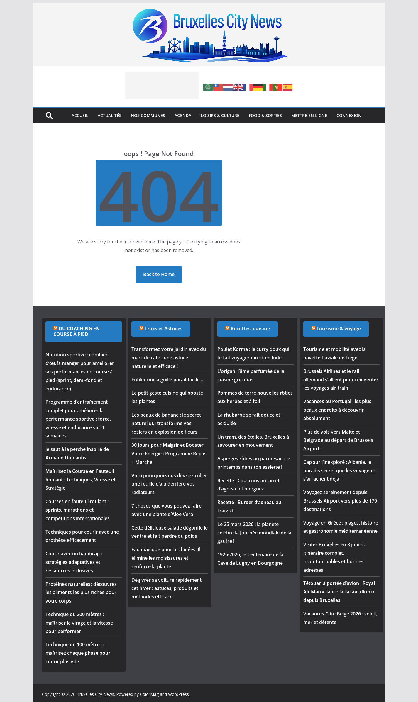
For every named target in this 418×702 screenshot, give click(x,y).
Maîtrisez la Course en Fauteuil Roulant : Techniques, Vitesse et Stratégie (80, 479)
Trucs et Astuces (163, 328)
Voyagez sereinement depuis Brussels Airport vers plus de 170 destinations (340, 500)
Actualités (109, 115)
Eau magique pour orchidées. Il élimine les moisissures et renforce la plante (165, 558)
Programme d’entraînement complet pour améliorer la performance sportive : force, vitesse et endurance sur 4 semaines (78, 419)
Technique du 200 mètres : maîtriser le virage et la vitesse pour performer (79, 623)
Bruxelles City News (95, 694)
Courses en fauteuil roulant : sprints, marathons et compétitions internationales (77, 510)
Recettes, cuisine (250, 328)
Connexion (348, 115)
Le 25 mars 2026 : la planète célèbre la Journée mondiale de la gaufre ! (254, 532)
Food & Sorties (265, 115)
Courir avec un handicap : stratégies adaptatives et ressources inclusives (73, 562)
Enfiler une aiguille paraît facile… (167, 379)
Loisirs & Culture (220, 115)
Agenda (183, 115)
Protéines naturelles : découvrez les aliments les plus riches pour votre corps (81, 592)
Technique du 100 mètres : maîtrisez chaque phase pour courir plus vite (77, 653)
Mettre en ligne (309, 115)
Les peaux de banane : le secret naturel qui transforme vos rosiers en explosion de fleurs (166, 423)
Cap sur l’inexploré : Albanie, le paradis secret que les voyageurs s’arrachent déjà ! (340, 470)
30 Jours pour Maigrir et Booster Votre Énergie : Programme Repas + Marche (169, 453)
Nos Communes (148, 115)
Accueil (80, 115)
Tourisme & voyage (339, 328)
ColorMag (149, 694)
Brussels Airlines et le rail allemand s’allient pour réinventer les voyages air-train (340, 379)
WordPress (178, 694)
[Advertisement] (162, 85)
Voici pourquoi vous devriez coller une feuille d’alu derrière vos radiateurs (169, 484)
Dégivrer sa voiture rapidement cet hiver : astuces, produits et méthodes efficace (166, 588)
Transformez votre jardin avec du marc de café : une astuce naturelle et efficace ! (168, 357)
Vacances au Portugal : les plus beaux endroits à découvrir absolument (337, 410)
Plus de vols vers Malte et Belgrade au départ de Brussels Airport (338, 440)
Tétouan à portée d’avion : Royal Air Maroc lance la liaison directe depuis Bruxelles (339, 591)
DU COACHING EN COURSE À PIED (76, 331)
